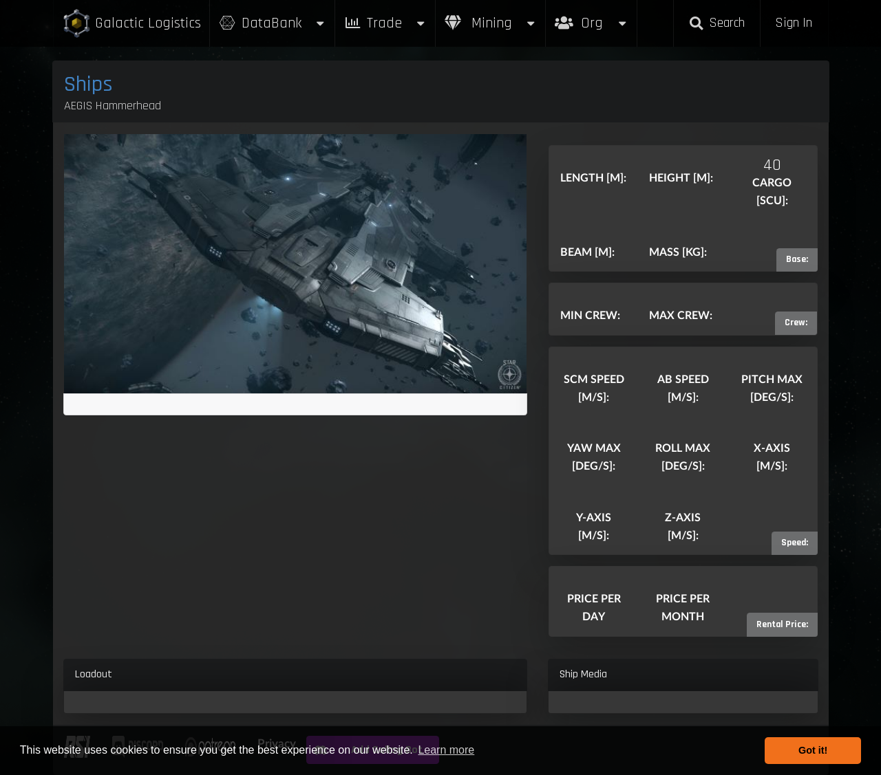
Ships (88, 84)
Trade (385, 23)
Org (591, 16)
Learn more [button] (446, 750)
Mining (491, 23)
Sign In (793, 23)
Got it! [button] (812, 750)
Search (716, 23)
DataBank (272, 23)
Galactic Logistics (131, 24)
